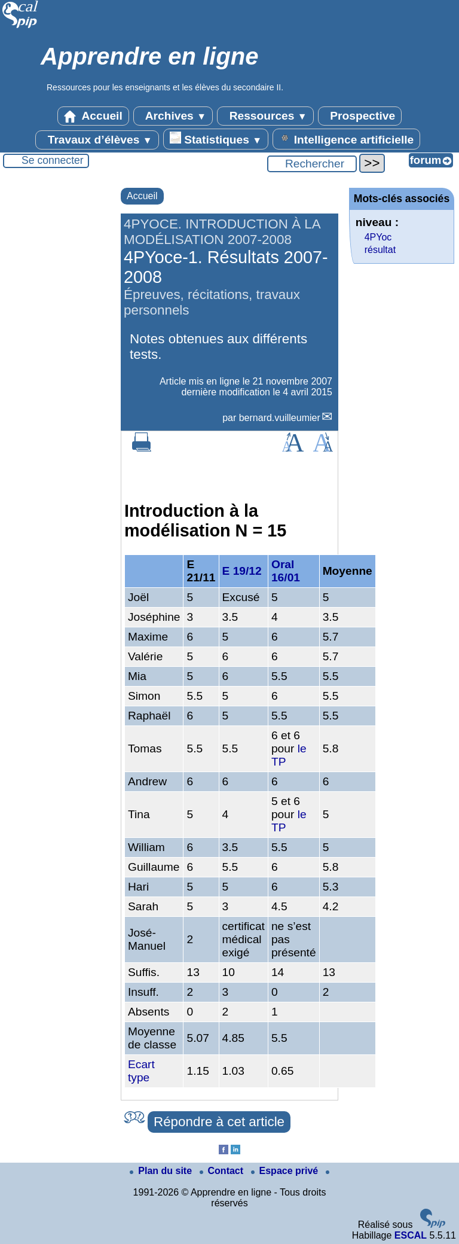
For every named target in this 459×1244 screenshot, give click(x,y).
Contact (223, 1171)
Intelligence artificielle (346, 139)
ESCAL (410, 1235)
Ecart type (141, 1071)
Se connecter (53, 160)
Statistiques (216, 139)
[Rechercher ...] (312, 164)
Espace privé (286, 1171)
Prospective (360, 116)
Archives (173, 116)
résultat (380, 250)
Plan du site (162, 1171)
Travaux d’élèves (97, 140)
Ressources (265, 116)
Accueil (93, 116)
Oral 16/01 (285, 571)
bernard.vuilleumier (279, 418)
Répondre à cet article (219, 1121)
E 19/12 (242, 571)
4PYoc (378, 237)
